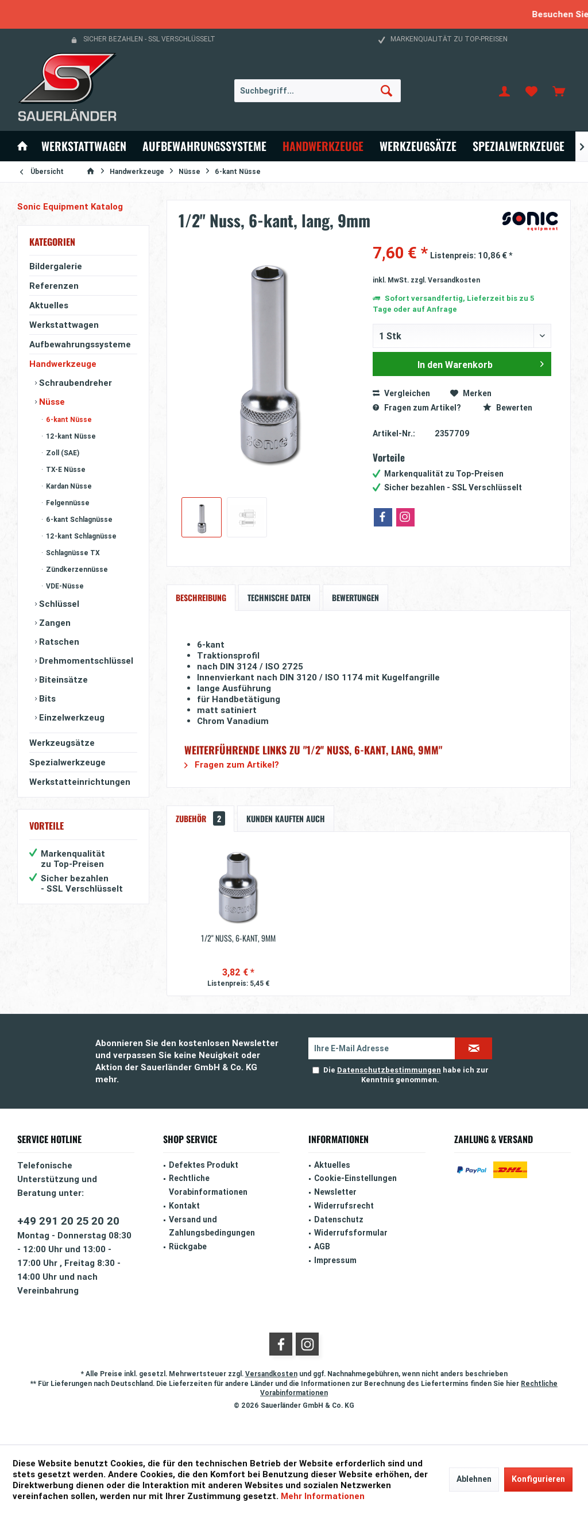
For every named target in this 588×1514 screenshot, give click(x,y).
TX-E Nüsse (65, 469)
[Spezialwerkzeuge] (518, 146)
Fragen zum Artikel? (417, 407)
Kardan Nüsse (68, 486)
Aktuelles (48, 305)
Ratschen (58, 641)
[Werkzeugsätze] (418, 146)
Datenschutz (338, 1219)
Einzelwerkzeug (71, 717)
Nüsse (51, 401)
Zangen (54, 622)
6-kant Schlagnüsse (78, 519)
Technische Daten (279, 597)
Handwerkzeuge (62, 363)
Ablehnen (474, 1479)
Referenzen (54, 285)
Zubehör (200, 818)
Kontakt (184, 1206)
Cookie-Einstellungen (355, 1178)
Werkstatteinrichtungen (79, 781)
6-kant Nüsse (68, 419)
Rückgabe (188, 1246)
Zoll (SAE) (61, 452)
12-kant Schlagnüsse (80, 536)
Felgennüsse (67, 502)
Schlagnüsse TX (72, 552)
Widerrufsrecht (344, 1206)
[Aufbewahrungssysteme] (204, 146)
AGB (322, 1246)
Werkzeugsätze (62, 742)
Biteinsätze (62, 679)
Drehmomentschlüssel (85, 660)
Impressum (335, 1260)
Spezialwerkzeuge (67, 762)
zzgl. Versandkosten (445, 280)
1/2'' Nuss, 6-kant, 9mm (238, 938)
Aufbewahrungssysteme (80, 344)
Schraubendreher (74, 382)
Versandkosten (271, 1373)
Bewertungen (355, 597)
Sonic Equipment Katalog (70, 206)
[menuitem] (559, 90)
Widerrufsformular (351, 1233)
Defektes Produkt (203, 1165)
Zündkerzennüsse (76, 569)
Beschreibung (201, 597)
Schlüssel (58, 603)
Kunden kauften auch (285, 818)
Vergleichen (401, 393)
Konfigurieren (538, 1479)
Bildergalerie (55, 266)
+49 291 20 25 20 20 (68, 1221)
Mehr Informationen (323, 1495)
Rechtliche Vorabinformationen (208, 1185)
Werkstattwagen (64, 324)
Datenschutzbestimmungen (389, 1070)
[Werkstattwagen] (83, 146)
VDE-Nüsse (64, 586)
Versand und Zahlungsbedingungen (212, 1226)
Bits (46, 698)
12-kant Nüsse (70, 436)
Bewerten (507, 407)
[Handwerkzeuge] (323, 146)
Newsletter (335, 1192)
